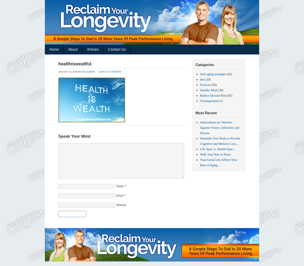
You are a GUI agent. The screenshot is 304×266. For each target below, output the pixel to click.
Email (120, 195)
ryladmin (88, 71)
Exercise (205, 85)
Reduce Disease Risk (213, 95)
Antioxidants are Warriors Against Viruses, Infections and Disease (219, 128)
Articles (93, 49)
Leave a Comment (109, 71)
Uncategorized (209, 101)
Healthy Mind (208, 90)
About (73, 49)
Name (120, 186)
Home (54, 49)
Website (121, 205)
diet (202, 79)
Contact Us (117, 49)
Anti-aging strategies (213, 74)
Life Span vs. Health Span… (218, 149)
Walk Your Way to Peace (215, 154)
